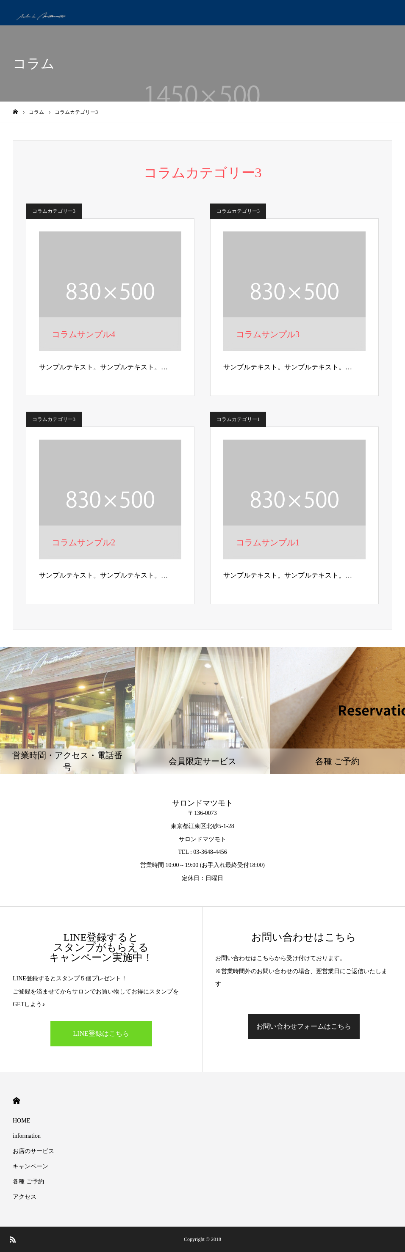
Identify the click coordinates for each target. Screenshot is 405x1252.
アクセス (24, 1197)
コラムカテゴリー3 (53, 211)
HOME (16, 1100)
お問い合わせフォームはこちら (303, 1026)
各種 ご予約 (28, 1181)
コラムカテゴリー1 (238, 419)
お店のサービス (33, 1151)
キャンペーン (30, 1166)
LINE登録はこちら (101, 1033)
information (27, 1136)
